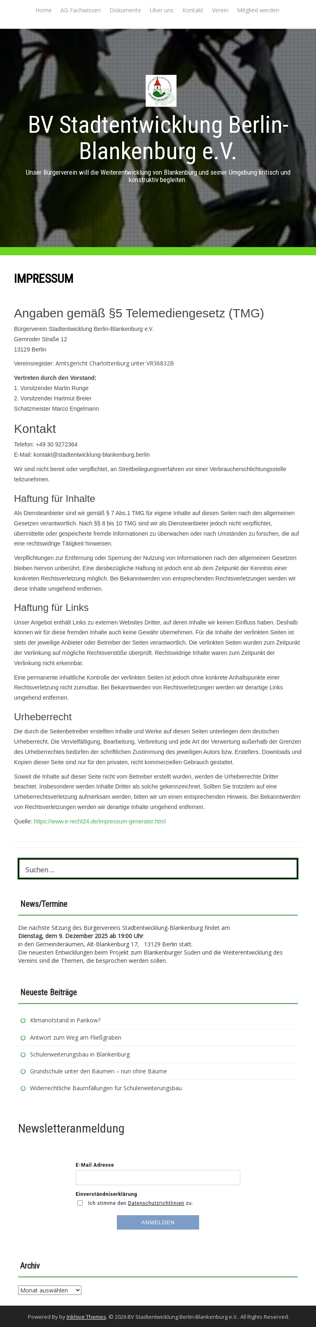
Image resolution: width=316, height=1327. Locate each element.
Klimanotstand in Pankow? (65, 1020)
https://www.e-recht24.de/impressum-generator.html (100, 821)
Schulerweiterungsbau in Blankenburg (80, 1054)
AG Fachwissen (80, 10)
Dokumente (125, 10)
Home (43, 10)
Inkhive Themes (86, 1316)
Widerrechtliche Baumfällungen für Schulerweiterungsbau (106, 1088)
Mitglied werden (258, 10)
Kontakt (192, 10)
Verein (220, 10)
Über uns (162, 10)
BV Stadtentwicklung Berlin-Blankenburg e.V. (158, 138)
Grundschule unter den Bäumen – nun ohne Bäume (98, 1071)
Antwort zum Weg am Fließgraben (75, 1037)
